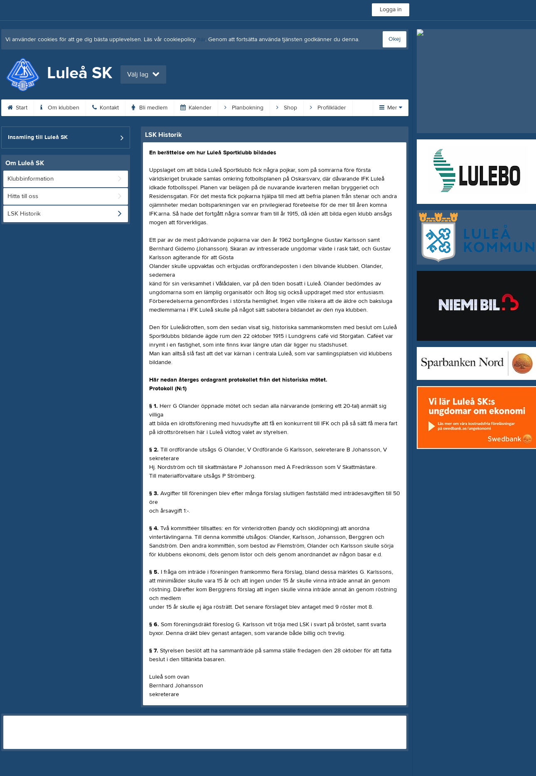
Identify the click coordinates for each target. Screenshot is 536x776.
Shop (286, 108)
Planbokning (243, 108)
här (201, 39)
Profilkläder (328, 108)
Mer (390, 108)
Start (17, 108)
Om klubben (59, 108)
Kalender (195, 108)
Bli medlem (149, 108)
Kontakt (105, 108)
